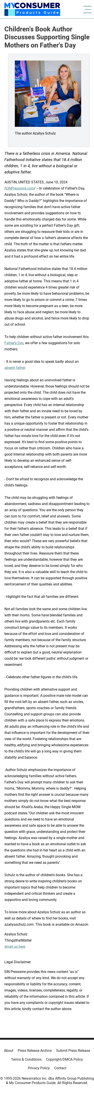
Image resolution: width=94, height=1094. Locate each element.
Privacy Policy (39, 1068)
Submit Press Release (73, 1050)
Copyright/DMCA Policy (64, 1059)
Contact (60, 1068)
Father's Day (13, 343)
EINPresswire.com (20, 188)
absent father (14, 368)
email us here (14, 946)
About (8, 1050)
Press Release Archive (35, 1050)
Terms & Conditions (26, 1059)
